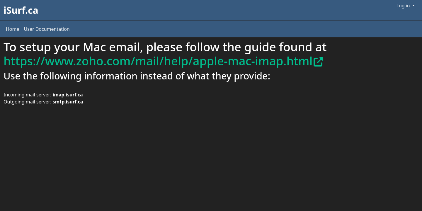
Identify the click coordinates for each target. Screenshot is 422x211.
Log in (404, 5)
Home (12, 29)
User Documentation (47, 29)
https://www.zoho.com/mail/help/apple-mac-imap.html (163, 61)
